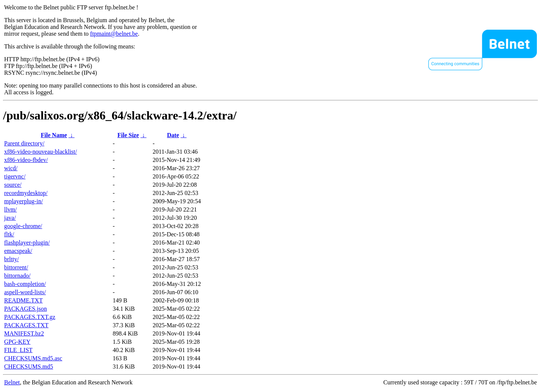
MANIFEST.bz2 (24, 333)
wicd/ (11, 168)
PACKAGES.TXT (26, 325)
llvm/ (10, 209)
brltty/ (11, 259)
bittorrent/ (16, 267)
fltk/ (9, 234)
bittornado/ (17, 275)
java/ (10, 218)
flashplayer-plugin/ (27, 242)
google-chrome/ (23, 226)
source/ (12, 184)
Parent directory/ (24, 143)
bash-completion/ (25, 284)
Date (173, 135)
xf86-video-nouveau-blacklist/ (40, 151)
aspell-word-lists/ (25, 292)
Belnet (12, 382)
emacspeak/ (18, 251)
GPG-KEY (17, 342)
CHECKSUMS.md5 (28, 366)
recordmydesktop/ (26, 193)
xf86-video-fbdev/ (26, 160)
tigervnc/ (15, 176)
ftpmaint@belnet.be (114, 33)
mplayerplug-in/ (23, 201)
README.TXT (23, 300)
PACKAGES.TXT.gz (29, 317)
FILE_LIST (18, 350)
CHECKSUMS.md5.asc (33, 358)
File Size (128, 135)
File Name (54, 135)
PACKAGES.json (25, 308)
